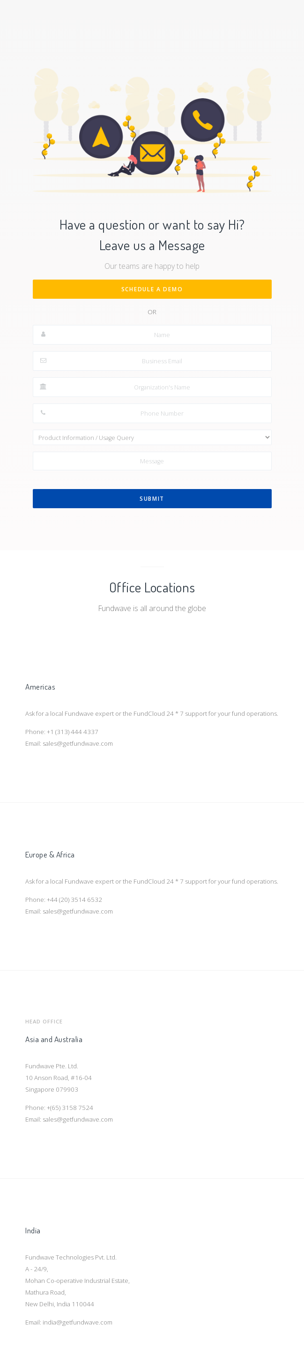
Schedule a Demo (152, 289)
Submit (152, 499)
